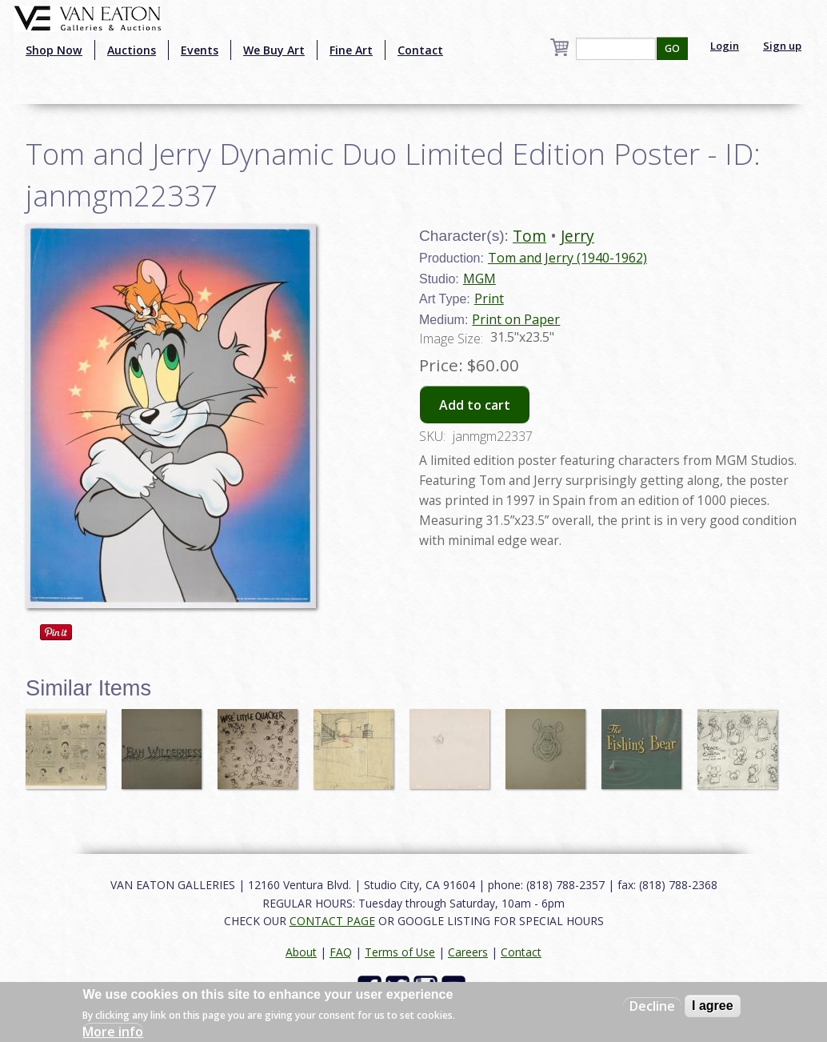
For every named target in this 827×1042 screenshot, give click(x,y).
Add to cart (474, 405)
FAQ (341, 952)
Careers (468, 952)
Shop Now (54, 50)
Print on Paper (516, 319)
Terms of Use (400, 952)
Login (724, 45)
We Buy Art (274, 50)
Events (199, 50)
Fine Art (351, 50)
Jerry (577, 235)
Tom (529, 235)
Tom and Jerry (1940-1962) (567, 258)
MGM (479, 278)
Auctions (131, 50)
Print (489, 298)
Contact (420, 50)
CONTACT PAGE (332, 920)
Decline (652, 1006)
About (301, 952)
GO (672, 48)
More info (112, 1031)
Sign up (782, 45)
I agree (712, 1005)
